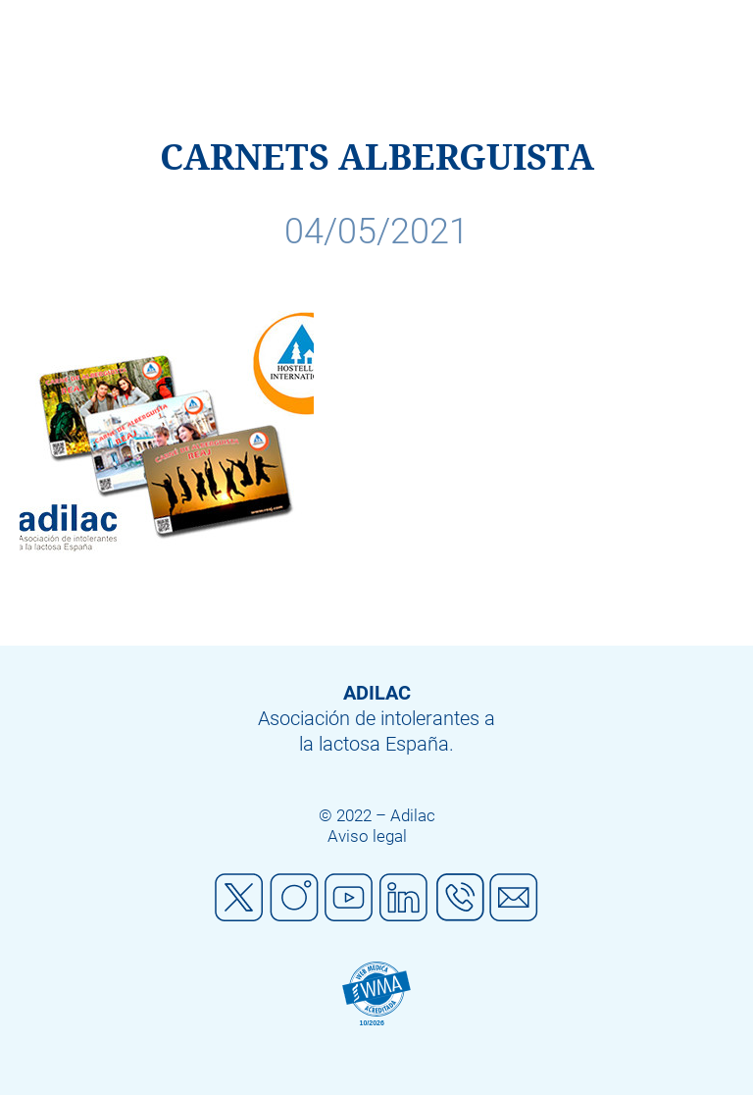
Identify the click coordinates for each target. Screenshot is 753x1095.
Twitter (239, 897)
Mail (513, 897)
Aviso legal (367, 836)
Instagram (294, 897)
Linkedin (403, 897)
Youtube (349, 897)
